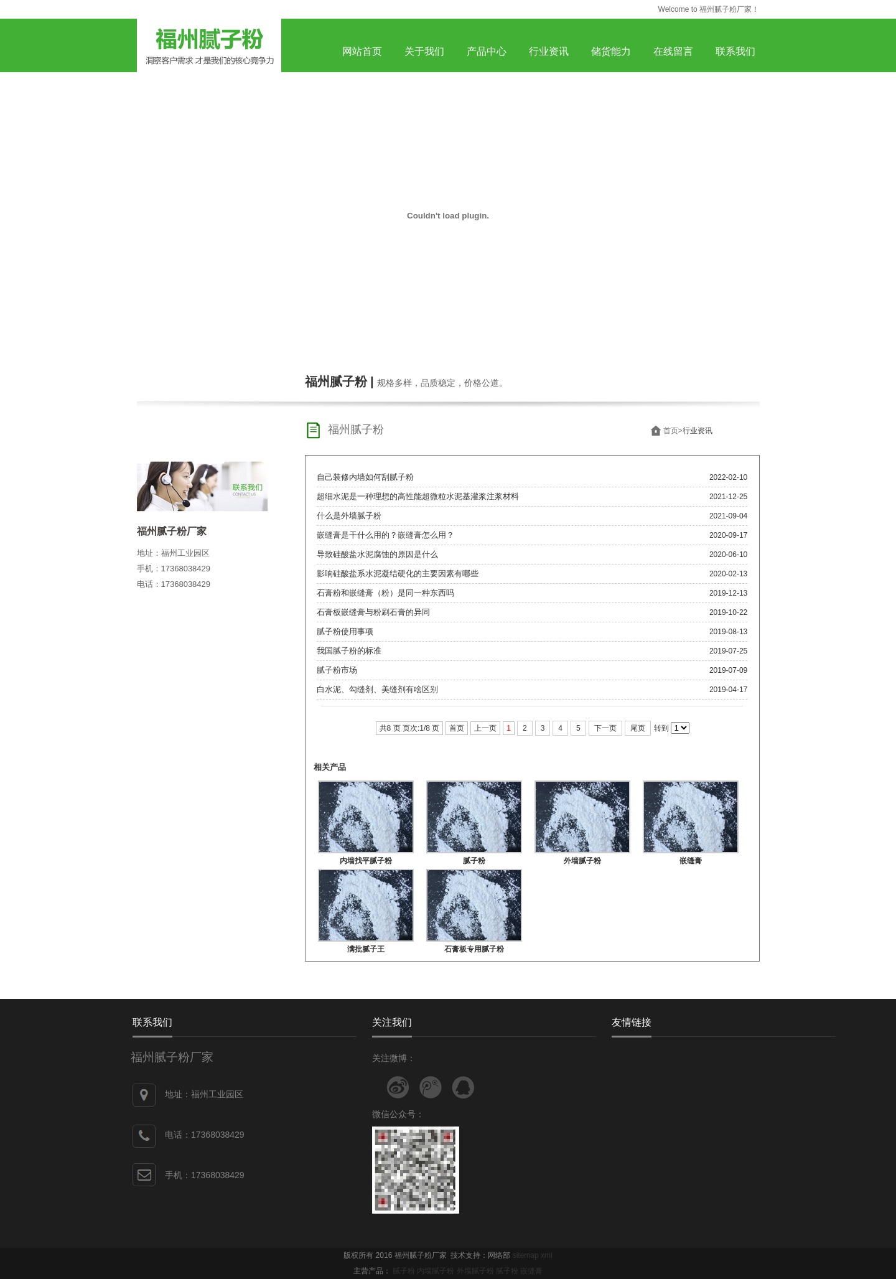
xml (547, 1255)
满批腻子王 (366, 949)
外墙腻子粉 (582, 860)
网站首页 (362, 51)
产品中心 (486, 51)
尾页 (637, 728)
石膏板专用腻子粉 (474, 949)
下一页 (605, 728)
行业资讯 (549, 51)
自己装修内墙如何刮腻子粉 (365, 477)
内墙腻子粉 (435, 1271)
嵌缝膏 (690, 860)
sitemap (526, 1255)
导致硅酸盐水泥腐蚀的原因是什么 (377, 554)
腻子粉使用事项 (345, 631)
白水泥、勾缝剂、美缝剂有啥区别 (377, 689)
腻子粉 (474, 860)
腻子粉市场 (337, 670)
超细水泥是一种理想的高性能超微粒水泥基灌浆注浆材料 (418, 496)
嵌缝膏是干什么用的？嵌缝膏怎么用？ (385, 535)
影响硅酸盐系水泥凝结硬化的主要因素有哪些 (397, 573)
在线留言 (673, 51)
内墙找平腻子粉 (366, 860)
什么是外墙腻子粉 (349, 515)
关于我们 (424, 51)
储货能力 (611, 51)
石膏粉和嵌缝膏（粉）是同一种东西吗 (385, 592)
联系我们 (735, 51)
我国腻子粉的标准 (349, 650)
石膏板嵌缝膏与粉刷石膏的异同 (373, 612)
